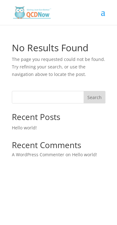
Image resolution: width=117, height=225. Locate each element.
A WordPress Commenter (38, 155)
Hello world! (24, 128)
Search (94, 97)
